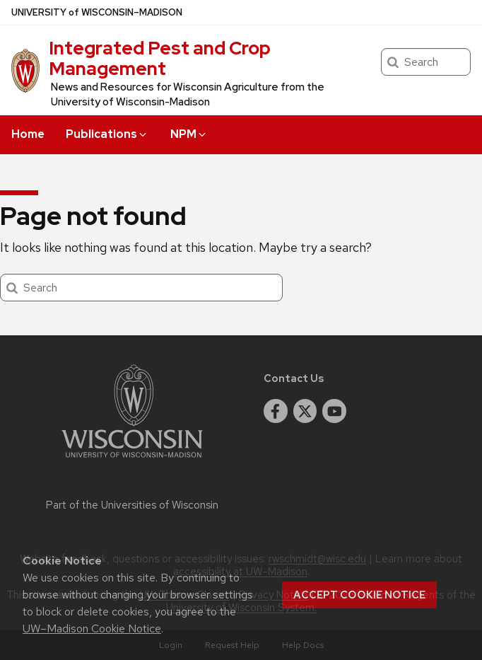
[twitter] (305, 411)
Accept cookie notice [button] (359, 595)
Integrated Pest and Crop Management (160, 58)
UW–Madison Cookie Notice (92, 628)
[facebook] (276, 411)
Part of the (132, 505)
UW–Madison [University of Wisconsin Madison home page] (96, 12)
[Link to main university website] (132, 460)
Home (28, 134)
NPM (189, 134)
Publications (107, 134)
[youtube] (334, 411)
